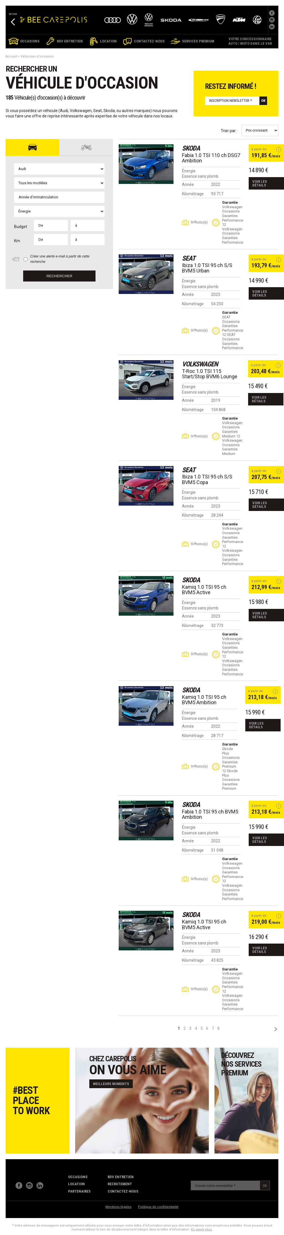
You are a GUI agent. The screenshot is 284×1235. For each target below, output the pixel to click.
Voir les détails (259, 183)
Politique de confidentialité (158, 1207)
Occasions (78, 1177)
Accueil (11, 56)
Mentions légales (118, 1207)
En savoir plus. (202, 1229)
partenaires (79, 1191)
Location (76, 1184)
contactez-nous (123, 1191)
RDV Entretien (121, 1177)
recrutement (120, 1184)
